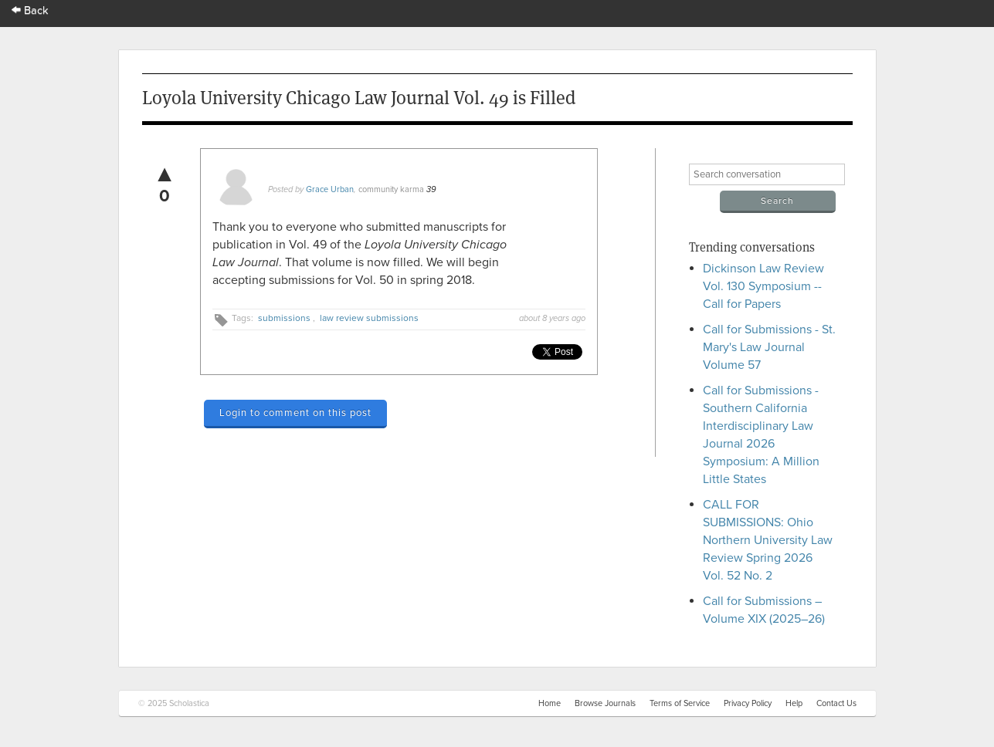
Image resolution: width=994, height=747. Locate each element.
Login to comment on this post (295, 413)
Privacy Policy (748, 703)
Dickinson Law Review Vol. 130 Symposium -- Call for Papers (763, 286)
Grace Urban (330, 189)
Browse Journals (605, 703)
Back (30, 10)
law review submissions (369, 318)
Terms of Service (680, 703)
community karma (391, 189)
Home (549, 703)
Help (793, 703)
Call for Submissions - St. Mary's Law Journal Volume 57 (769, 347)
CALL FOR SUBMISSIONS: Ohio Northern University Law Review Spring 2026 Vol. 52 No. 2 (768, 540)
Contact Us (836, 703)
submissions (284, 318)
